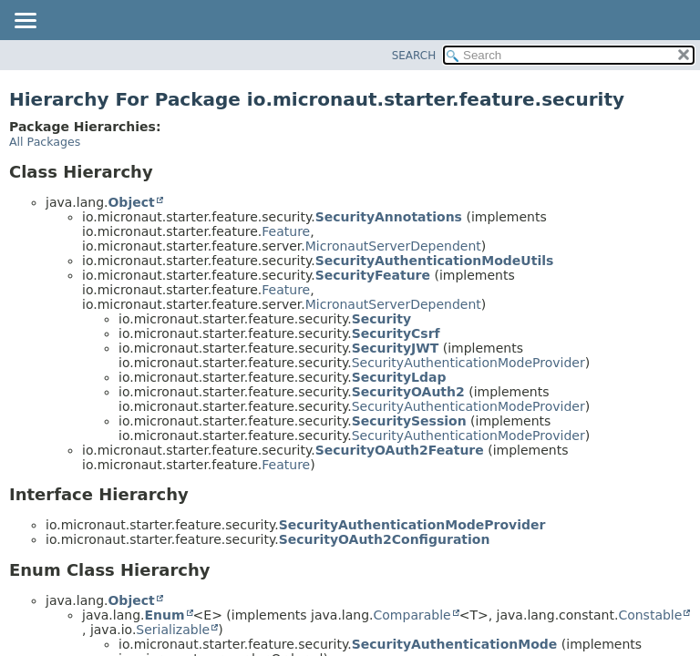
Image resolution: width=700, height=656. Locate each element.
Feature (286, 231)
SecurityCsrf (396, 333)
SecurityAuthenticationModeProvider (468, 362)
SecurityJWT (395, 348)
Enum (164, 615)
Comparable (412, 615)
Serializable (173, 629)
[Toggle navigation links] (24, 22)
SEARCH (414, 55)
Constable (650, 615)
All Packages (44, 142)
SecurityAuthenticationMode (455, 644)
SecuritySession (409, 421)
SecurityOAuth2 (408, 391)
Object (131, 202)
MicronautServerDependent (393, 246)
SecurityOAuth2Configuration (384, 539)
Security (381, 319)
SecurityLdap (399, 377)
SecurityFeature (372, 275)
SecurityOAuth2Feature (399, 450)
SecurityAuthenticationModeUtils (434, 260)
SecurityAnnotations (388, 217)
